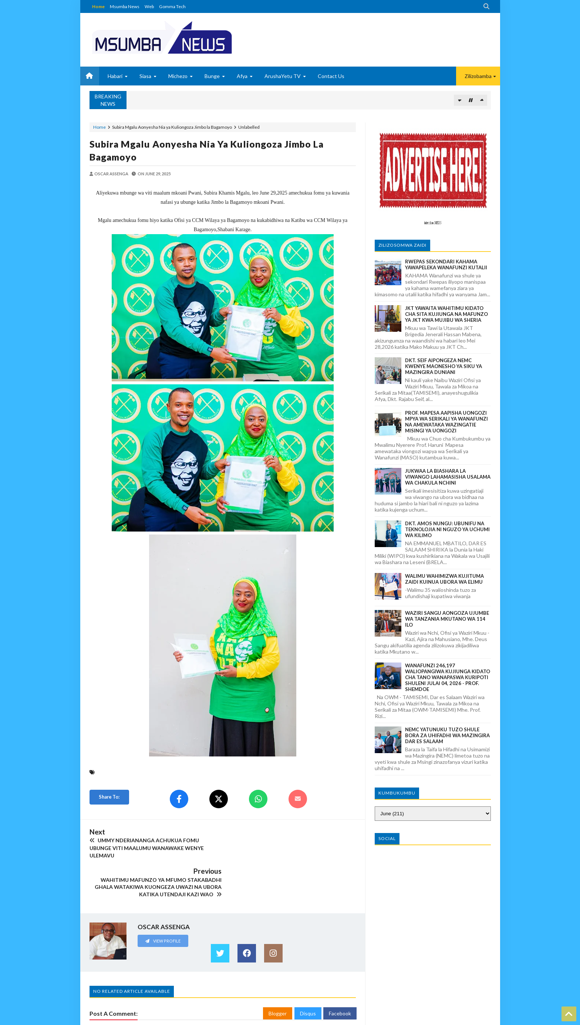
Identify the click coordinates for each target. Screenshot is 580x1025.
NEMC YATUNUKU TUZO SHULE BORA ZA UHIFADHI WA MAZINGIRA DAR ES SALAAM (447, 735)
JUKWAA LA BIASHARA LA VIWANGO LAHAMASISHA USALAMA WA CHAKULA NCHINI (447, 477)
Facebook (340, 974)
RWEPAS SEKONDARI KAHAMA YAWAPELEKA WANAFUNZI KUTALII (446, 264)
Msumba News (124, 6)
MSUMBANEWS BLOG (112, 1018)
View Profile (162, 901)
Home (98, 6)
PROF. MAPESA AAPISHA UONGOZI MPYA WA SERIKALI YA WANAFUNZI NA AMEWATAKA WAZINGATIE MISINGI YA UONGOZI (446, 422)
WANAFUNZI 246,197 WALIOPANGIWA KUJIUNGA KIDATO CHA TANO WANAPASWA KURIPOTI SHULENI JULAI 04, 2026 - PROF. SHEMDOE (447, 677)
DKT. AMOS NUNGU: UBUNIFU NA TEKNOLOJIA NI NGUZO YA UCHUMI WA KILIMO (447, 529)
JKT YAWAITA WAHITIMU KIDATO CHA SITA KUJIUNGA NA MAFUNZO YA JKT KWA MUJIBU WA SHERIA (446, 314)
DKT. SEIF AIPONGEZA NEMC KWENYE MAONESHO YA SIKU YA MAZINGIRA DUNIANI (443, 366)
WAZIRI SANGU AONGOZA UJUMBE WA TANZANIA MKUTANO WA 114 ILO (447, 619)
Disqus (308, 974)
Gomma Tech (172, 6)
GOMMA (482, 1018)
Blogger (278, 974)
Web (149, 6)
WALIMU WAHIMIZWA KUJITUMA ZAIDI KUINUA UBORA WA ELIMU (444, 579)
